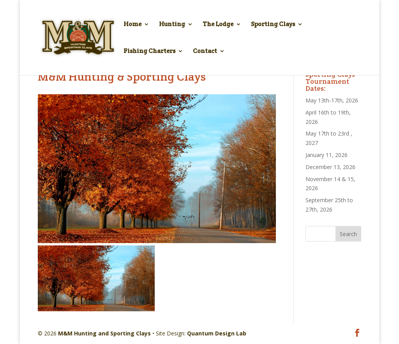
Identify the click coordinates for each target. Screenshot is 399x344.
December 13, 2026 (330, 167)
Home (132, 24)
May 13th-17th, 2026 (331, 100)
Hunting (172, 24)
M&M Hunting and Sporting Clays (104, 333)
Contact (205, 51)
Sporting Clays (273, 24)
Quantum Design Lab (216, 333)
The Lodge (218, 24)
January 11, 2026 (326, 155)
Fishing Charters (149, 51)
